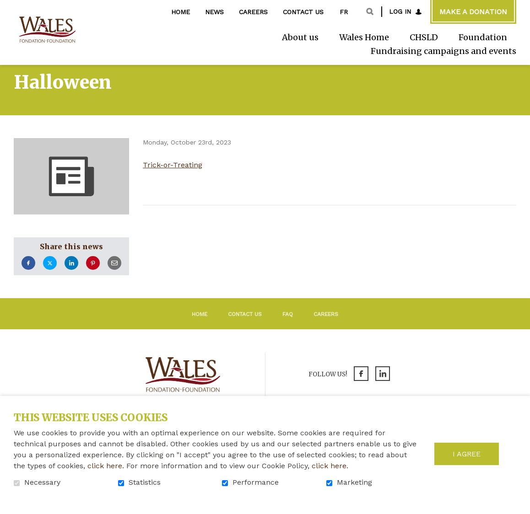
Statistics (145, 482)
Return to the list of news (222, 233)
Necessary (42, 482)
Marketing (354, 482)
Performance (256, 482)
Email (114, 278)
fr (344, 12)
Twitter (50, 278)
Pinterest (93, 278)
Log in (400, 11)
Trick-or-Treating (172, 181)
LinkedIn (71, 278)
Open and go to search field (369, 11)
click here (104, 465)
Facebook (28, 278)
